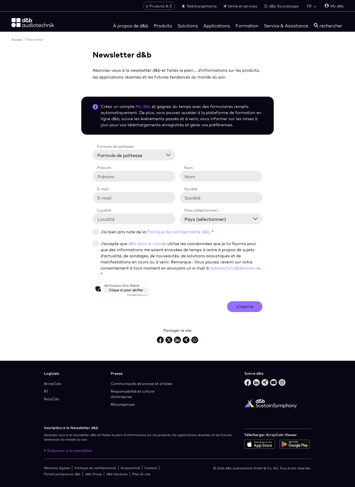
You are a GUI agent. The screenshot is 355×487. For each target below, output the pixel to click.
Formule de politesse (115, 146)
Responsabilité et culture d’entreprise (132, 394)
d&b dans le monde (147, 243)
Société (190, 189)
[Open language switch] (311, 6)
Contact (150, 468)
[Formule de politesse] (136, 154)
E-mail (103, 189)
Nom (188, 167)
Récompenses (123, 404)
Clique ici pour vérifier (126, 290)
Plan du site (141, 474)
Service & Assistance (286, 26)
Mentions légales (57, 468)
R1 (46, 391)
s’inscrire (244, 306)
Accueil (17, 39)
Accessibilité (130, 468)
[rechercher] (328, 25)
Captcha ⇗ (137, 295)
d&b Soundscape (281, 6)
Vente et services (240, 6)
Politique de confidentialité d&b (178, 231)
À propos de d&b (130, 26)
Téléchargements (199, 6)
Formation (247, 26)
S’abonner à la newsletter (68, 450)
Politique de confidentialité (95, 468)
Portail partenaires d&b (62, 474)
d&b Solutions (117, 474)
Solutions (188, 26)
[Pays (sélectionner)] (224, 218)
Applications (216, 26)
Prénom (104, 167)
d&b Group (93, 474)
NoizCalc (52, 399)
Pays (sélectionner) (201, 210)
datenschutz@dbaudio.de (235, 268)
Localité (104, 210)
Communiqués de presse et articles (141, 383)
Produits (163, 26)
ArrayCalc (52, 383)
